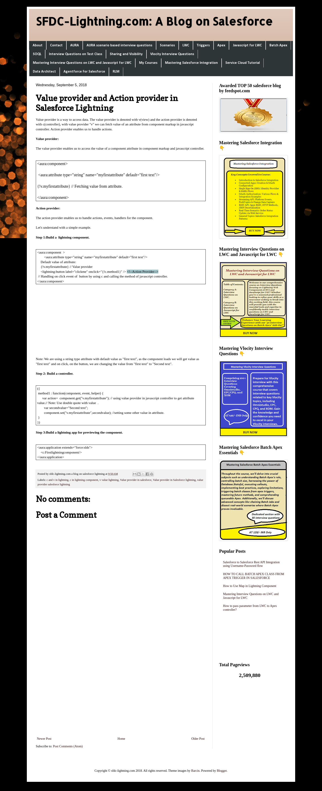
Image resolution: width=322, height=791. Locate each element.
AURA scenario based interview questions (119, 45)
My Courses (148, 63)
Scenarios (167, 45)
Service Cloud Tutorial (242, 63)
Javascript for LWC (247, 45)
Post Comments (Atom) (68, 746)
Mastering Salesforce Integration (191, 63)
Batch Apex (278, 45)
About (37, 45)
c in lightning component (84, 479)
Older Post (198, 738)
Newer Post (44, 738)
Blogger (222, 770)
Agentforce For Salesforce (84, 71)
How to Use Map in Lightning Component (249, 586)
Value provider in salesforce (135, 479)
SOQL (37, 54)
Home (121, 738)
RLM (116, 71)
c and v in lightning (57, 479)
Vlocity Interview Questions (172, 54)
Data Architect (44, 71)
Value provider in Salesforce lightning (174, 479)
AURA (74, 45)
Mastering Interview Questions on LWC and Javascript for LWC (82, 63)
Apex (221, 45)
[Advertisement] (121, 320)
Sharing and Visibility (126, 54)
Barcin (195, 770)
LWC (185, 45)
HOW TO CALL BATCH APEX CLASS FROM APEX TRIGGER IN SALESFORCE (253, 576)
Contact (56, 45)
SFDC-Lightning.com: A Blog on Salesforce (154, 21)
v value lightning (109, 479)
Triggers (203, 45)
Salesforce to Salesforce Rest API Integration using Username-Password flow (251, 564)
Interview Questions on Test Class (75, 54)
